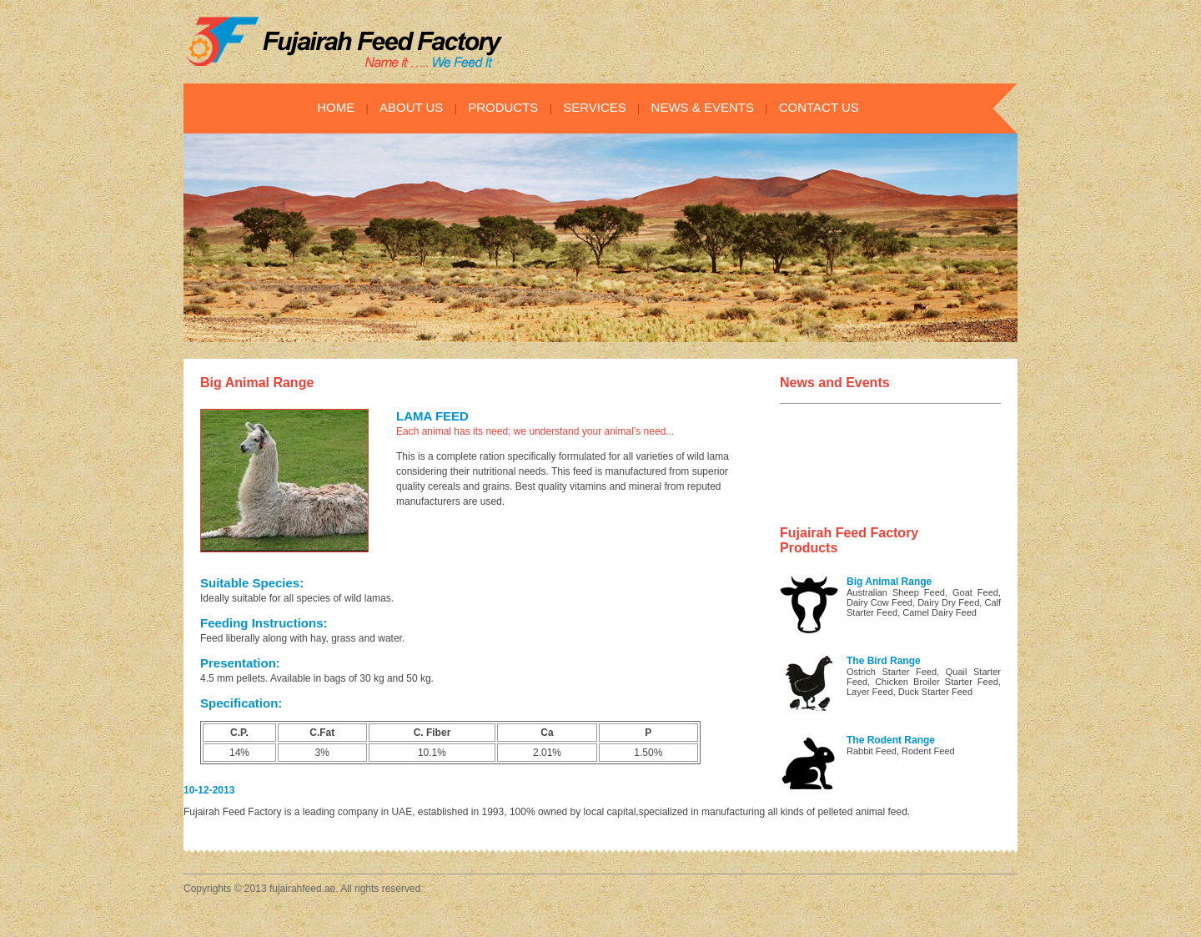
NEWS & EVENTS (702, 107)
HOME (335, 107)
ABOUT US (411, 107)
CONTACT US (819, 107)
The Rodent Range (891, 740)
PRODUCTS (503, 107)
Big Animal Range (889, 581)
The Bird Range (884, 661)
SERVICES (594, 107)
